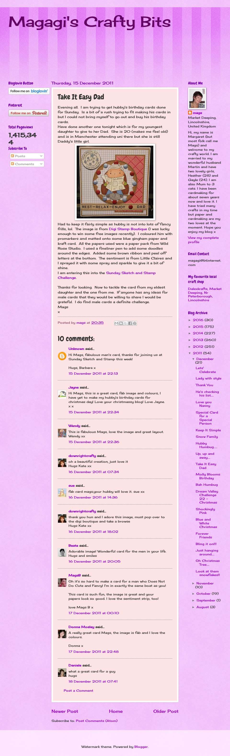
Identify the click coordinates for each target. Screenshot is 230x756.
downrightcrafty (82, 456)
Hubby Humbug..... (206, 445)
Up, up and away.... (205, 455)
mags (197, 113)
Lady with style (208, 378)
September (206, 600)
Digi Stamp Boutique (128, 229)
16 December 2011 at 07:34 (94, 472)
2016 (199, 320)
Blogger (141, 747)
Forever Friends (204, 535)
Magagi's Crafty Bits (89, 21)
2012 (199, 346)
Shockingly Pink (205, 511)
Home (116, 711)
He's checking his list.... (207, 393)
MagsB (75, 575)
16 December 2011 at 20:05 (95, 561)
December (205, 359)
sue (72, 485)
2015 (199, 327)
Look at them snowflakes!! (208, 573)
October (204, 593)
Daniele (75, 665)
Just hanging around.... (207, 552)
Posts (18, 156)
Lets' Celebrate (206, 369)
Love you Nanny (204, 404)
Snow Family (207, 436)
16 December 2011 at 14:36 (93, 497)
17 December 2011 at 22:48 (94, 652)
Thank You (204, 385)
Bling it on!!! (206, 544)
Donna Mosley (81, 627)
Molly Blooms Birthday (208, 476)
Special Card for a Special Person (207, 417)
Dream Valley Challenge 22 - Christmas (207, 496)
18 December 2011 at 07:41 (93, 681)
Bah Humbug (207, 484)
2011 (198, 353)
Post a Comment (78, 690)
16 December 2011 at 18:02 (93, 532)
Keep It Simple (208, 430)
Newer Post (65, 711)
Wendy (74, 426)
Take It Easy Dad (206, 465)
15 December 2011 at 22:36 (94, 442)
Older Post (165, 711)
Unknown (76, 349)
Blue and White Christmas (206, 523)
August (203, 607)
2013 (198, 340)
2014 (198, 333)
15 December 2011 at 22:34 (94, 412)
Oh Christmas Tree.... (208, 562)
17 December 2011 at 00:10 (94, 613)
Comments (22, 164)
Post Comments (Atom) (96, 721)
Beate (73, 545)
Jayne (74, 387)
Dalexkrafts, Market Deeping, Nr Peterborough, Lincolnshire (205, 294)
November (205, 583)
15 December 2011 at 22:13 (93, 373)
